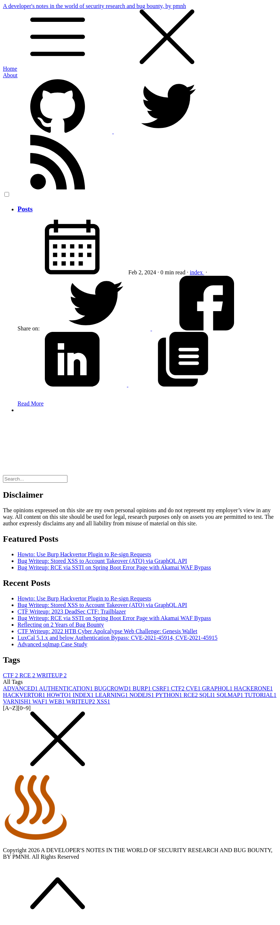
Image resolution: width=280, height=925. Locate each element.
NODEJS (142, 695)
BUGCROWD (113, 688)
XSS (103, 701)
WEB (57, 701)
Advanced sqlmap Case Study (53, 644)
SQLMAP (231, 695)
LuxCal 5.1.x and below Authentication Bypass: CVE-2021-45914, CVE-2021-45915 (117, 638)
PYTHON (169, 695)
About (10, 75)
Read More (31, 403)
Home (10, 69)
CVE (194, 688)
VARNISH (17, 701)
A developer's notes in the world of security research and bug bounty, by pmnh (140, 34)
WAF (40, 701)
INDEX (84, 695)
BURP (142, 688)
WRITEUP (51, 675)
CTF (11, 675)
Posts (25, 209)
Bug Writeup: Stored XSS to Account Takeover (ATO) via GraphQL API (102, 561)
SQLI (208, 695)
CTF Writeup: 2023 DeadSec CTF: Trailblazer (72, 611)
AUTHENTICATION (66, 688)
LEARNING (112, 695)
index (197, 272)
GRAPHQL (218, 688)
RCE (27, 675)
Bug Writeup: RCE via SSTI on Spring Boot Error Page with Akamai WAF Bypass (114, 567)
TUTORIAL (261, 695)
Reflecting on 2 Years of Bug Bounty (61, 625)
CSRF (161, 688)
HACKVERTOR (25, 695)
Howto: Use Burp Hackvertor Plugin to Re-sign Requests (84, 554)
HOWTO (60, 695)
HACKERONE (253, 688)
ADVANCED (21, 688)
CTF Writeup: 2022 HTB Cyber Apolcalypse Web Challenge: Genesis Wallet (107, 631)
